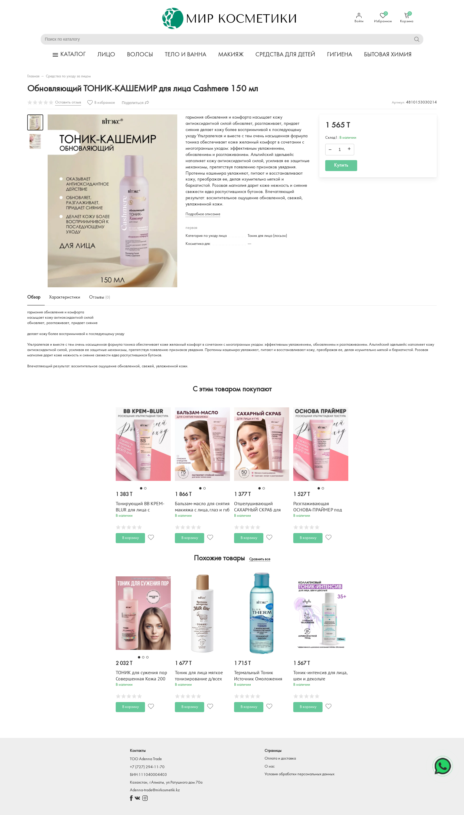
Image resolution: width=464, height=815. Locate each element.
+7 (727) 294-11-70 (147, 767)
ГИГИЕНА (339, 55)
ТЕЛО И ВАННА (185, 55)
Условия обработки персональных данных (299, 774)
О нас (270, 766)
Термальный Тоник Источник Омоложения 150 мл (258, 679)
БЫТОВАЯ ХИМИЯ (388, 55)
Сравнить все (259, 559)
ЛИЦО (106, 55)
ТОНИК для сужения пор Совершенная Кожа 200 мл (141, 679)
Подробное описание (203, 214)
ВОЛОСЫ (140, 55)
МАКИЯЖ (231, 55)
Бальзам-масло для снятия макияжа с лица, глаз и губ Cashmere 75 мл (202, 510)
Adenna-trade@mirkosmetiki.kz (155, 790)
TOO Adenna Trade (146, 759)
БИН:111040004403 (148, 775)
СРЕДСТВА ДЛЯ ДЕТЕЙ (285, 55)
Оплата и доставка (280, 758)
